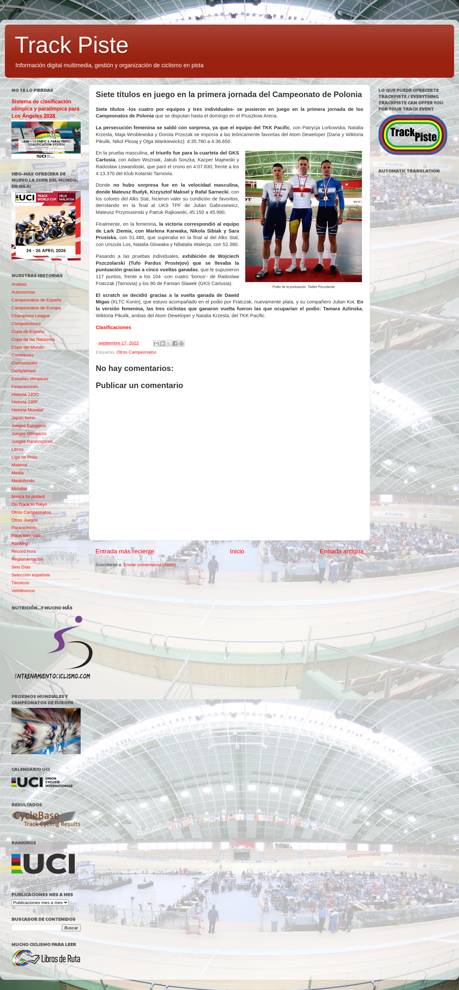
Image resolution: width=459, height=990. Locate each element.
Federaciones (24, 386)
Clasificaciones (113, 327)
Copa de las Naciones (33, 339)
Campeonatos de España (36, 300)
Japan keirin (23, 417)
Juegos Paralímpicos (31, 441)
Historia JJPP (24, 402)
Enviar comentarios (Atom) (150, 564)
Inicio (237, 551)
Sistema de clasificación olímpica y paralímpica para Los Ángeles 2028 (45, 109)
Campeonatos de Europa (36, 307)
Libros (17, 449)
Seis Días (20, 567)
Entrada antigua (342, 551)
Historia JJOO (25, 394)
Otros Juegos (24, 520)
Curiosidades (24, 363)
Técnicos (20, 582)
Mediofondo (23, 480)
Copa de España (28, 331)
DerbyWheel (23, 370)
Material (19, 465)
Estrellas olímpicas (30, 378)
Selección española (30, 574)
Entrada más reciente (124, 551)
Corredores (22, 355)
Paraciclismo (24, 527)
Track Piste (72, 45)
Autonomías (23, 292)
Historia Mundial (27, 409)
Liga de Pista (24, 457)
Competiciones (26, 323)
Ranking (19, 543)
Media (17, 472)
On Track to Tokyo (29, 504)
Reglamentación (27, 559)
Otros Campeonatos (136, 352)
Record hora (23, 551)
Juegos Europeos (28, 425)
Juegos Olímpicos (29, 433)
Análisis (19, 284)
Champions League (30, 315)
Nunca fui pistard (28, 496)
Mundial (19, 488)
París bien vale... (28, 535)
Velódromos (23, 590)
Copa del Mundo (27, 347)
